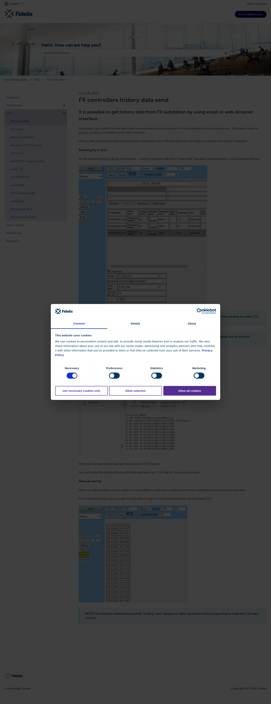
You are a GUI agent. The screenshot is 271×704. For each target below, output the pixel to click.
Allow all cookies (189, 390)
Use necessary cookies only (81, 390)
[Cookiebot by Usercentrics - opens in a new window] (199, 311)
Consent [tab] (79, 323)
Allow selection (135, 390)
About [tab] (192, 323)
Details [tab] (135, 323)
